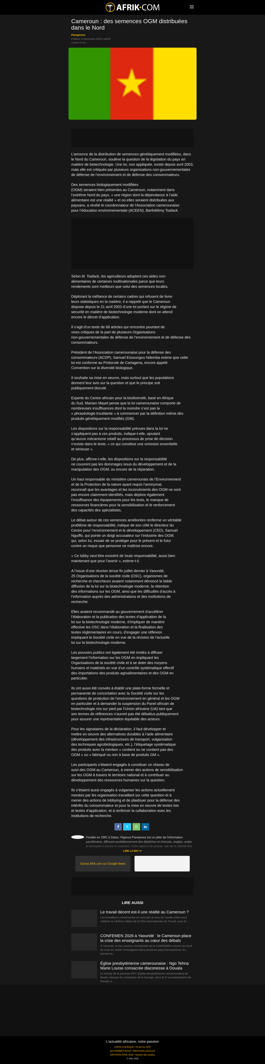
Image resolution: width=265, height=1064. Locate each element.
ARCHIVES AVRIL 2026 (121, 1055)
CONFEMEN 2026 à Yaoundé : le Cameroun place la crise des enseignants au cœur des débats (145, 938)
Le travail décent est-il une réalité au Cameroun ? (144, 912)
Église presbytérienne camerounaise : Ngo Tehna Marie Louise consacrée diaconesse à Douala (144, 965)
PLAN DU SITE (143, 1047)
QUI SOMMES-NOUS (120, 1051)
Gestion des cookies (145, 1055)
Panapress (78, 34)
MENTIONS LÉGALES (144, 1051)
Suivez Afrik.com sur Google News (102, 863)
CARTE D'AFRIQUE (124, 1047)
